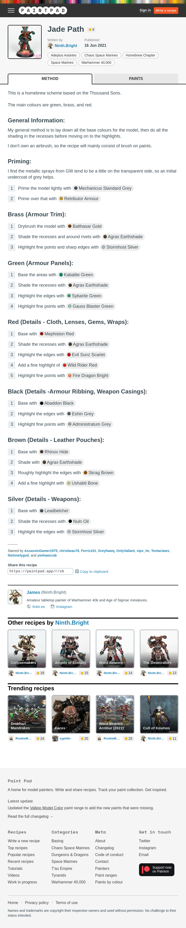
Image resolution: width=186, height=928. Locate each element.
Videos (14, 875)
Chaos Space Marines (101, 55)
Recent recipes (21, 861)
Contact (101, 861)
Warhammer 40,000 (96, 62)
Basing (57, 841)
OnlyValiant (125, 551)
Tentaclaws (160, 551)
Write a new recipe (24, 841)
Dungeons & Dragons (70, 855)
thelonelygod (18, 555)
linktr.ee (36, 606)
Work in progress (22, 882)
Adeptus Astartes (64, 55)
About (100, 841)
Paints (136, 79)
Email (144, 855)
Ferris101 (88, 551)
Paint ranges (106, 875)
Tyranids (59, 875)
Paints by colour (109, 882)
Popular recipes (21, 855)
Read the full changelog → (31, 816)
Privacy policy (37, 903)
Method (50, 79)
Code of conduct (109, 855)
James (33, 592)
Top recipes (18, 848)
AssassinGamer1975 (40, 551)
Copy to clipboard (91, 571)
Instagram (61, 606)
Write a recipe (166, 10)
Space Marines (62, 62)
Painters (102, 868)
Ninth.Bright (72, 622)
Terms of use (66, 903)
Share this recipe (22, 565)
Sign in (145, 10)
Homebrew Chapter (140, 55)
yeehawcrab (47, 555)
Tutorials (15, 868)
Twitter (144, 841)
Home (13, 903)
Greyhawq (106, 551)
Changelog (104, 848)
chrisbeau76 (69, 551)
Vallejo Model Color (46, 808)
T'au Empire (62, 868)
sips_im (143, 551)
